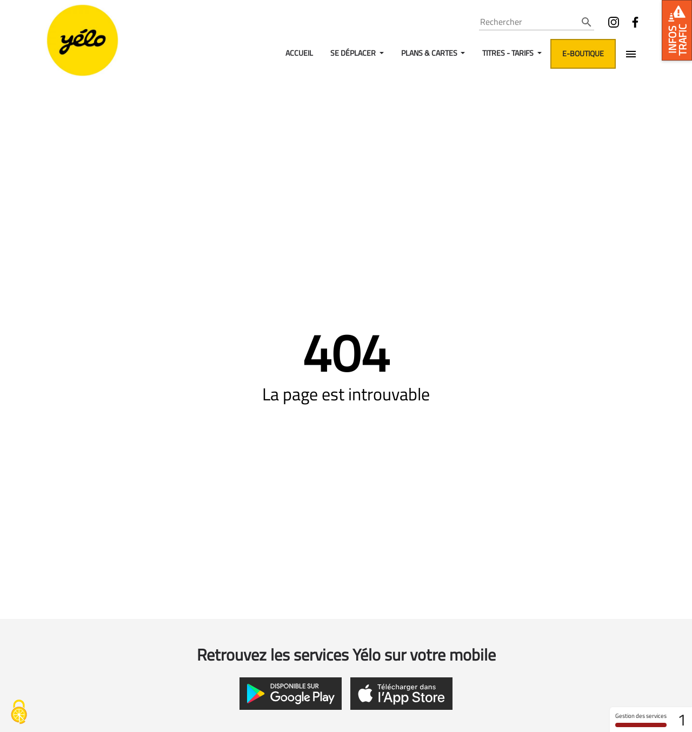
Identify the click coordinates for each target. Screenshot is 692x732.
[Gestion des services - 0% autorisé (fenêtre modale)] (19, 713)
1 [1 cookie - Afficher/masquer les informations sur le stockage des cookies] (682, 719)
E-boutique (583, 54)
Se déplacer (353, 53)
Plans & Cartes (430, 53)
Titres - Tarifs (508, 53)
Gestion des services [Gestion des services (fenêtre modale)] (641, 719)
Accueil (299, 53)
